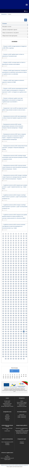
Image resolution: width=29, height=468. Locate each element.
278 (21, 295)
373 (8, 317)
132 (6, 263)
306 (16, 301)
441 (3, 333)
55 (13, 245)
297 (18, 299)
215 (13, 281)
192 (6, 276)
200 (26, 276)
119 (23, 258)
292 (6, 299)
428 (21, 329)
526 (16, 351)
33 (8, 240)
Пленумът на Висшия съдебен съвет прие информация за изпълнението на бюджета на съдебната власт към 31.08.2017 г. (12, 100)
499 (23, 345)
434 (11, 331)
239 (23, 286)
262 (6, 292)
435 (13, 331)
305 (13, 301)
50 (26, 242)
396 (16, 322)
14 (10, 236)
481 (3, 342)
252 (6, 290)
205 (13, 279)
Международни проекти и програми (21, 430)
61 (3, 247)
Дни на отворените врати (15, 30)
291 (3, 299)
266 (16, 292)
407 (18, 324)
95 (13, 254)
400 (26, 322)
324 (11, 306)
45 (13, 242)
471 (3, 340)
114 (11, 258)
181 (3, 274)
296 (16, 299)
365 (13, 315)
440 (26, 331)
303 (8, 301)
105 (13, 256)
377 (18, 317)
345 (13, 311)
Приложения (7, 418)
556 (18, 358)
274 (11, 295)
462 (6, 338)
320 (26, 304)
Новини (15, 24)
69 (23, 247)
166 (16, 270)
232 (6, 286)
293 (8, 299)
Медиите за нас (15, 27)
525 (13, 351)
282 (6, 297)
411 (3, 326)
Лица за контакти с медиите (15, 33)
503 (8, 347)
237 (18, 286)
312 (6, 304)
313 (8, 304)
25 (13, 238)
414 (11, 326)
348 (21, 311)
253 (8, 290)
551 (6, 358)
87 (18, 251)
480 (26, 340)
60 (26, 245)
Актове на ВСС (7, 430)
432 (6, 331)
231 (3, 286)
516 (16, 349)
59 (23, 245)
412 (6, 326)
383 (8, 320)
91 (3, 254)
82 (5, 251)
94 (10, 254)
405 (13, 324)
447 (18, 333)
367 (18, 315)
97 (18, 254)
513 (8, 349)
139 (23, 263)
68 (21, 247)
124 (11, 261)
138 (21, 263)
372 (6, 317)
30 (26, 238)
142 (6, 265)
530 (26, 351)
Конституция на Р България (7, 428)
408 (21, 324)
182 (6, 274)
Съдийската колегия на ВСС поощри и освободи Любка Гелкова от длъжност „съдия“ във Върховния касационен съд (14, 196)
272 (6, 295)
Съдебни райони (7, 459)
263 (8, 292)
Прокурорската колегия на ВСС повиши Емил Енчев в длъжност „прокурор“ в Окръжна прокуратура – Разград (14, 147)
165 (13, 270)
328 (21, 306)
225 (13, 283)
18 (21, 236)
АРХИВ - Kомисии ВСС (22, 417)
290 (26, 297)
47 (18, 242)
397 (18, 322)
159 (23, 267)
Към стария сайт (25, 465)
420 (26, 326)
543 (8, 356)
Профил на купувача (5, 465)
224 (11, 283)
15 (13, 236)
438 (21, 331)
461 (3, 338)
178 (21, 272)
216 (16, 281)
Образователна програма (15, 36)
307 (18, 301)
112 (6, 258)
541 (3, 356)
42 (5, 242)
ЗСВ (7, 429)
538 (21, 354)
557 (21, 358)
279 (23, 295)
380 (26, 317)
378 (21, 317)
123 (8, 261)
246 (16, 288)
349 (23, 311)
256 (16, 290)
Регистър (7, 419)
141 (3, 265)
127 (18, 261)
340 (26, 308)
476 (16, 340)
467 (18, 338)
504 (11, 347)
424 (11, 329)
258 (21, 290)
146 (16, 265)
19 (23, 236)
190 (26, 274)
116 (16, 258)
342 (6, 311)
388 (21, 320)
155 (13, 267)
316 (16, 304)
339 (23, 308)
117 (18, 258)
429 (23, 329)
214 (11, 281)
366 (16, 315)
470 (26, 338)
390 (26, 320)
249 (23, 288)
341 (3, 311)
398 (21, 322)
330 (26, 306)
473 (8, 340)
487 (18, 342)
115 (13, 258)
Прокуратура (7, 456)
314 (11, 304)
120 (26, 258)
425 (13, 329)
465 (13, 338)
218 (21, 281)
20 (26, 236)
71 (3, 249)
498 (21, 345)
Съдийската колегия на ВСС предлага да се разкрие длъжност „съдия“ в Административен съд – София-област (14, 187)
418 (21, 326)
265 (13, 292)
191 (3, 276)
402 (6, 324)
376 (16, 317)
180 (26, 272)
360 (26, 313)
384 (11, 320)
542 (6, 356)
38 (21, 240)
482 (6, 342)
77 (18, 249)
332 (6, 308)
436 (16, 331)
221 (3, 283)
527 (18, 351)
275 (13, 295)
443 (8, 333)
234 (11, 286)
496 (16, 345)
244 (11, 288)
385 (13, 320)
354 (11, 313)
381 (3, 320)
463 (8, 338)
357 (18, 313)
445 (13, 333)
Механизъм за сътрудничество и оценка (22, 429)
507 (18, 347)
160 (26, 267)
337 (18, 308)
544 (11, 356)
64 (10, 247)
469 (23, 338)
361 (3, 315)
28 (21, 238)
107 (18, 256)
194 (11, 276)
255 (13, 290)
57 (18, 245)
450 (26, 333)
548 (21, 356)
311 (3, 304)
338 (21, 308)
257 (18, 290)
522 (6, 351)
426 (16, 329)
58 (21, 245)
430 (26, 329)
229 (23, 283)
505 (13, 347)
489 (23, 342)
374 (11, 317)
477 (18, 340)
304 (11, 301)
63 (8, 247)
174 (11, 272)
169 (23, 270)
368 (21, 315)
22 (5, 238)
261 (3, 292)
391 (3, 322)
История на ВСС (7, 401)
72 (5, 249)
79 (23, 249)
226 (16, 283)
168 (21, 270)
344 (11, 311)
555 (16, 358)
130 (26, 261)
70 (26, 247)
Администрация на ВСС (7, 403)
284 (11, 297)
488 (21, 342)
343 (8, 311)
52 (5, 245)
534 (11, 354)
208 (21, 279)
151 (3, 267)
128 (21, 261)
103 (8, 256)
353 (8, 313)
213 (8, 281)
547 (18, 356)
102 (6, 256)
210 (26, 279)
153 (8, 267)
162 (6, 270)
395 (13, 322)
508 (21, 347)
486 (16, 342)
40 (26, 240)
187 (18, 274)
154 (11, 267)
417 (18, 326)
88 (21, 251)
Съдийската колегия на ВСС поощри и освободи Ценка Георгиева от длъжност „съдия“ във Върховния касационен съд (14, 206)
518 (21, 349)
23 (8, 238)
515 (13, 349)
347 (18, 311)
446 (16, 333)
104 (11, 256)
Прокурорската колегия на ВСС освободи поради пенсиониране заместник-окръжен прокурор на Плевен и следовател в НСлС (14, 157)
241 (3, 288)
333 (8, 308)
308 (21, 301)
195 (13, 276)
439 (23, 331)
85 (13, 251)
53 (8, 245)
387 (18, 320)
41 (3, 242)
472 (6, 340)
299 (23, 299)
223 (8, 283)
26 (10, 377)
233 (8, 286)
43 (8, 242)
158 (21, 267)
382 (6, 320)
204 (11, 279)
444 (11, 333)
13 (8, 236)
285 (13, 297)
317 (18, 304)
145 (13, 265)
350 (26, 311)
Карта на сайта (11, 465)
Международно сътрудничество (22, 431)
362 (6, 315)
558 (23, 358)
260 (26, 290)
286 (16, 297)
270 (26, 292)
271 (3, 295)
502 (6, 347)
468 (21, 338)
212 (6, 281)
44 (10, 242)
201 (3, 279)
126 (16, 261)
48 (21, 242)
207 (18, 279)
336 (16, 308)
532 (6, 354)
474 (11, 340)
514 (11, 349)
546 (16, 356)
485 (13, 342)
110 (26, 256)
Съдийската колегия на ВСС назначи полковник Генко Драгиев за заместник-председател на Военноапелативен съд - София (13, 226)
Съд (7, 455)
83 (8, 251)
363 (8, 315)
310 (26, 301)
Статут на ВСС (7, 402)
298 (21, 299)
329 (23, 306)
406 (16, 324)
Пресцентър (3, 14)
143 (8, 265)
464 (11, 338)
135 (13, 263)
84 (10, 251)
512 (6, 349)
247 (18, 288)
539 (23, 354)
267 (18, 292)
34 (10, 240)
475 (13, 340)
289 (23, 297)
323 (8, 306)
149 (23, 265)
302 (6, 301)
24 (10, 238)
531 (3, 354)
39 (23, 240)
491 (3, 345)
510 (26, 347)
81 (3, 251)
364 (11, 315)
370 (26, 315)
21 (3, 238)
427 (18, 329)
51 (3, 245)
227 (18, 283)
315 (13, 304)
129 (23, 261)
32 (5, 240)
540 (26, 354)
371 (3, 317)
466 (16, 338)
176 (16, 272)
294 (11, 299)
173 (8, 272)
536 (16, 354)
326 (16, 306)
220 (26, 281)
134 (11, 263)
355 (13, 313)
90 (26, 251)
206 (16, 279)
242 (6, 288)
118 (21, 258)
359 (23, 313)
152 (6, 267)
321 (3, 306)
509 (23, 347)
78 (21, 249)
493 (8, 345)
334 (11, 308)
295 (13, 299)
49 (23, 242)
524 (11, 351)
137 (18, 263)
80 (26, 249)
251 (3, 290)
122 (6, 261)
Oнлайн (7, 414)
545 (13, 356)
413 (8, 326)
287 (18, 297)
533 (8, 354)
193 (8, 276)
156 (16, 267)
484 (11, 342)
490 (26, 342)
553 (11, 358)
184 (11, 274)
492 (6, 345)
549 (23, 356)
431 (3, 331)
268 (21, 292)
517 (18, 349)
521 (3, 351)
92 (5, 254)
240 (26, 286)
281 (3, 297)
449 (23, 333)
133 (8, 263)
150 (26, 265)
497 (18, 345)
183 (8, 274)
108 (21, 256)
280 (26, 295)
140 (26, 263)
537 (18, 354)
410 (26, 324)
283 (8, 297)
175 (13, 272)
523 (8, 351)
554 (13, 358)
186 (16, 274)
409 (23, 324)
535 (13, 354)
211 (3, 281)
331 (3, 308)
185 (13, 274)
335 (13, 308)
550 (26, 356)
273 (8, 295)
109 (23, 256)
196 (16, 276)
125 (13, 261)
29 (23, 238)
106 (16, 256)
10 (26, 233)
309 (23, 301)
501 (3, 347)
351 (3, 313)
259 (23, 290)
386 (16, 320)
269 (23, 292)
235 (13, 286)
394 (11, 322)
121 (3, 261)
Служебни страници (18, 465)
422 (6, 329)
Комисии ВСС (21, 414)
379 (23, 317)
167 (18, 270)
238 (21, 286)
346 (16, 311)
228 (21, 283)
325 (13, 306)
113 (8, 258)
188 (21, 274)
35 (13, 240)
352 (6, 313)
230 (26, 283)
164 (11, 270)
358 (21, 313)
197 (18, 276)
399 (23, 322)
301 (3, 301)
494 (11, 345)
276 (16, 295)
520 (26, 349)
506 (16, 347)
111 (3, 258)
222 (6, 283)
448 (21, 333)
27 (18, 238)
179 (23, 272)
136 (16, 263)
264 (11, 292)
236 (16, 286)
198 (21, 276)
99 (23, 254)
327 (18, 306)
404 (11, 324)
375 (13, 317)
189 (23, 274)
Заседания (7, 443)
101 (3, 256)
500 (26, 345)
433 (8, 331)
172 (6, 272)
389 (23, 320)
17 (18, 236)
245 (13, 288)
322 (6, 306)
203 (8, 279)
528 (21, 351)
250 (26, 288)
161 (3, 270)
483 (8, 342)
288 (21, 297)
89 (23, 251)
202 (6, 279)
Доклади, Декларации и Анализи (7, 406)
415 (13, 326)
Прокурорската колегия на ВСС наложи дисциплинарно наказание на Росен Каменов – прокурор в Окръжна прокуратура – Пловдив (13, 126)
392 (6, 322)
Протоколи (7, 417)
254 (11, 290)
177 (18, 272)
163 (8, 270)
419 (23, 326)
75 (13, 249)
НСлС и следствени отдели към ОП (7, 458)
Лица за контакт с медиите (22, 402)
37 (18, 240)
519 (23, 349)
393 (8, 322)
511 (3, 349)
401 (3, 324)
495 (13, 345)
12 (5, 236)
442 (6, 333)
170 (26, 270)
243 (8, 288)
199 (23, 276)
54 (10, 245)
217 (18, 281)
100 (26, 254)
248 (21, 288)
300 (26, 299)
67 (18, 247)
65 (13, 247)
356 (16, 313)
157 (18, 267)
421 (3, 329)
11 (3, 236)
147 (18, 265)
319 (23, 304)
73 (8, 249)
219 (23, 281)
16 (12, 376)
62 (5, 247)
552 (8, 358)
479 (23, 340)
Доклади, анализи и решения (21, 433)
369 (23, 315)
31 (3, 240)
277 (18, 295)
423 (8, 329)
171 (3, 272)
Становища (7, 444)
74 (10, 249)
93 (8, 254)
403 (8, 324)
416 (16, 326)
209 (23, 279)
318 (21, 304)
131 (3, 263)
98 (21, 254)
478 (21, 340)
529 (23, 351)
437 (18, 331)
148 (21, 265)
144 (11, 265)
